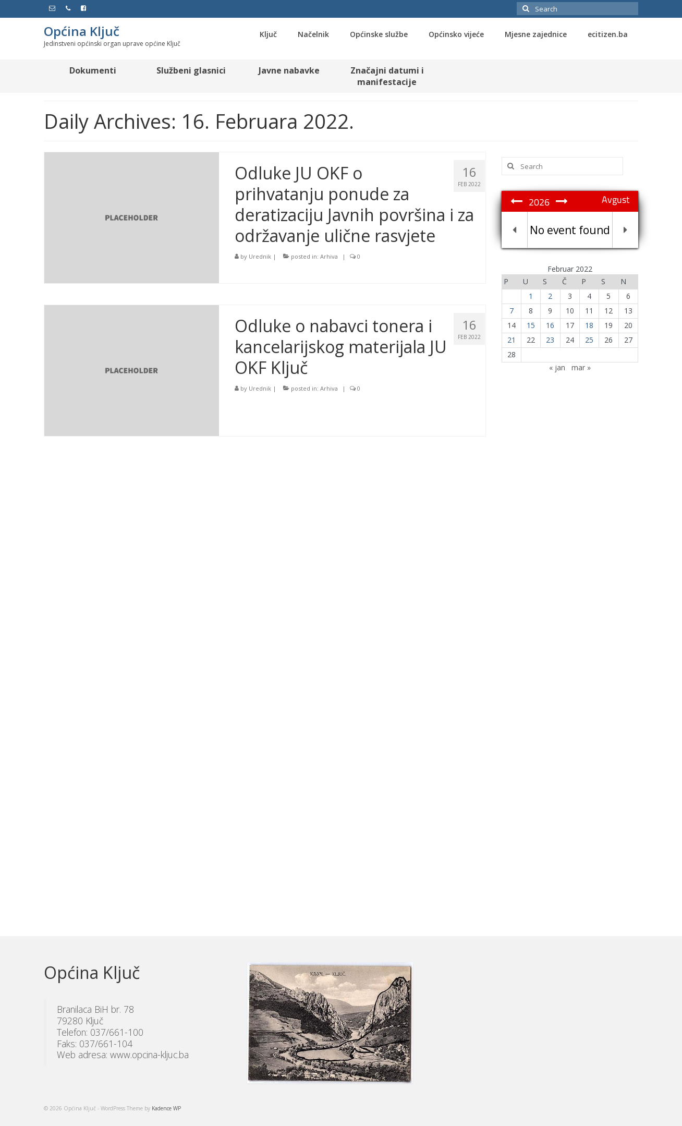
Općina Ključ (81, 31)
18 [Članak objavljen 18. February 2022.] (589, 325)
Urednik (260, 256)
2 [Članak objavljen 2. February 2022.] (550, 296)
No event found (570, 230)
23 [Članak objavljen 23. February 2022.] (550, 340)
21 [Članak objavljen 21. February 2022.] (511, 340)
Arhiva (329, 256)
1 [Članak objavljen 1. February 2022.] (531, 296)
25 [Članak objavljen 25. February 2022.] (589, 340)
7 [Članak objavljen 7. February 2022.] (511, 311)
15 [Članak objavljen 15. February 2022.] (531, 325)
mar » (581, 367)
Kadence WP (166, 1108)
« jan (557, 367)
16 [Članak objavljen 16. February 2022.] (550, 325)
